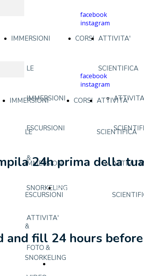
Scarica (66, 188)
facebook (93, 14)
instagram (95, 23)
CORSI (84, 38)
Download (66, 264)
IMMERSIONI (30, 38)
